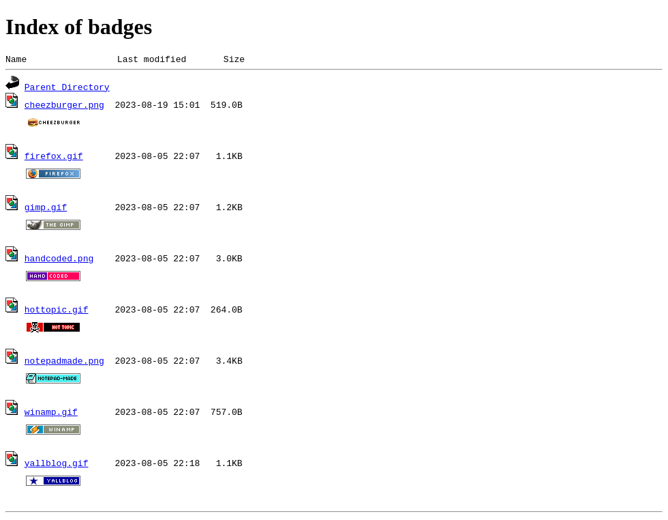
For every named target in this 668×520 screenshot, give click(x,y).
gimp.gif (46, 209)
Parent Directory (67, 89)
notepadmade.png (64, 362)
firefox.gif (54, 157)
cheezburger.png (64, 106)
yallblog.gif (57, 465)
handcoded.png (59, 260)
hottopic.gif (57, 311)
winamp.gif (51, 413)
